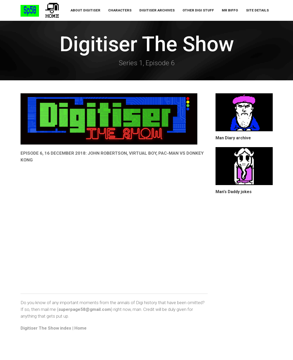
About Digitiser (85, 10)
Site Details (257, 10)
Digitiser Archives (157, 10)
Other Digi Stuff (198, 10)
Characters (120, 10)
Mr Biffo (230, 10)
